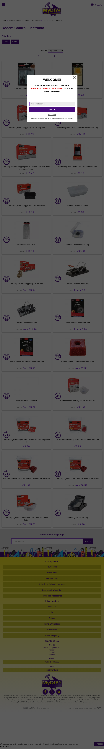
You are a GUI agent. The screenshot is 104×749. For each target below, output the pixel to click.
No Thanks (52, 115)
